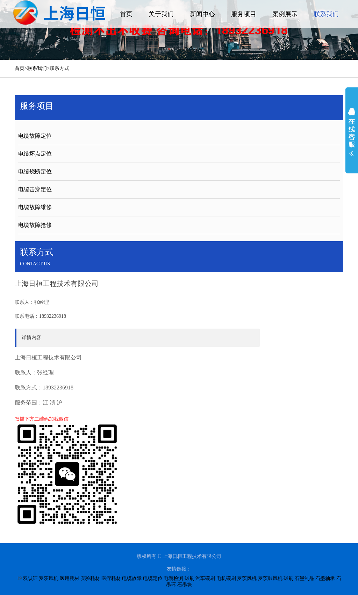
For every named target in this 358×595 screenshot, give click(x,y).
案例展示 (285, 13)
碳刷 (189, 578)
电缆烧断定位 (35, 171)
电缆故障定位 (35, 136)
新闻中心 (202, 13)
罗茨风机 (48, 578)
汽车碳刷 (205, 578)
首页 (126, 13)
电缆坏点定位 (35, 154)
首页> (21, 68)
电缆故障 (132, 578)
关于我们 (161, 13)
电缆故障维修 (35, 207)
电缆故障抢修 (35, 225)
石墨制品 (304, 578)
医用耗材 (69, 578)
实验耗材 (90, 578)
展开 (351, 131)
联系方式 (59, 68)
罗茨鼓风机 (270, 578)
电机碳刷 (226, 578)
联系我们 (326, 13)
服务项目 (243, 13)
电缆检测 (173, 578)
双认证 (30, 578)
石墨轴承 (325, 578)
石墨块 (184, 584)
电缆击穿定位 (35, 189)
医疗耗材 (111, 578)
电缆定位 (153, 578)
